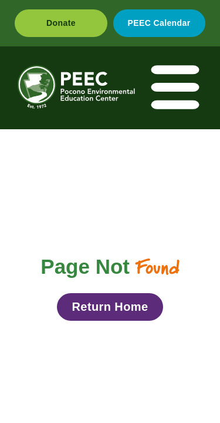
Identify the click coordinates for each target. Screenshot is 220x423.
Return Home (110, 306)
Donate (61, 23)
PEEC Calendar (158, 23)
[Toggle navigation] (176, 88)
